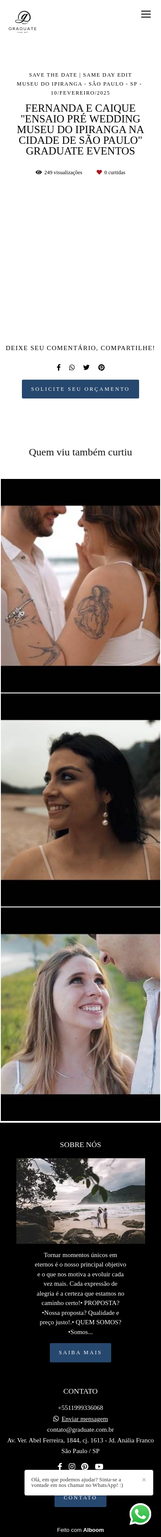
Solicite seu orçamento (80, 389)
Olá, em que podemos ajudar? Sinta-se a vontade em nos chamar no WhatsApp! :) (77, 1482)
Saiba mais (80, 1353)
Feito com (80, 1530)
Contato (80, 1498)
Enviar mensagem (84, 1419)
